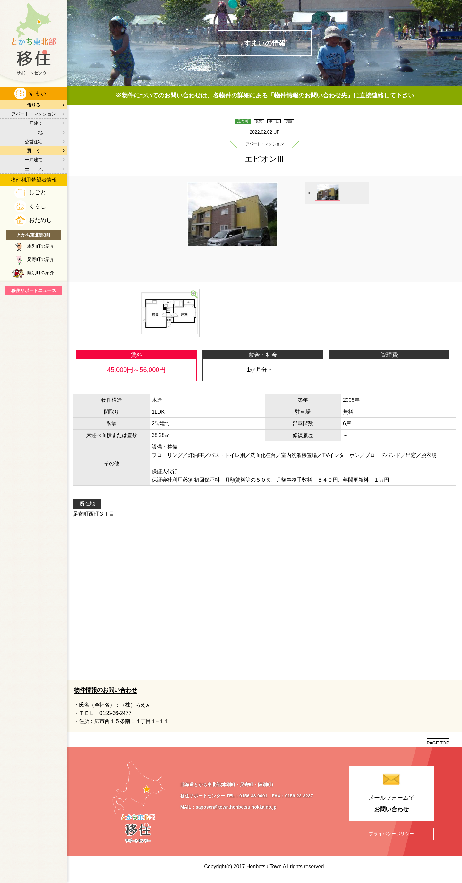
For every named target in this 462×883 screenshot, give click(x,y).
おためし (40, 220)
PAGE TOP (438, 747)
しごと (37, 192)
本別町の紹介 (40, 246)
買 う (33, 150)
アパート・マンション (33, 113)
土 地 (34, 132)
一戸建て (34, 123)
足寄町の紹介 (40, 259)
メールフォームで (391, 809)
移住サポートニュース (33, 290)
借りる (33, 104)
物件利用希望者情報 (34, 179)
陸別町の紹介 (40, 272)
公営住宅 (34, 141)
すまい (37, 93)
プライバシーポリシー (391, 837)
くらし (37, 206)
